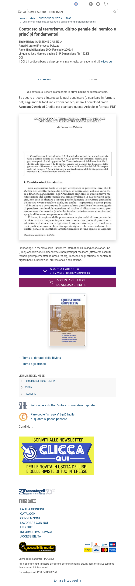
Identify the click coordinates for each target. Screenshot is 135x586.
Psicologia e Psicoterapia (40, 381)
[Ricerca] (115, 11)
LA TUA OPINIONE (32, 509)
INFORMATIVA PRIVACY (36, 532)
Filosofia (30, 394)
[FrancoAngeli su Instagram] (30, 501)
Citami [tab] (93, 79)
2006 (68, 18)
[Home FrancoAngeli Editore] (31, 4)
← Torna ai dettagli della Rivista (40, 358)
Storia (29, 387)
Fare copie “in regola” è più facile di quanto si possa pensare (52, 417)
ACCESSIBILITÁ (30, 536)
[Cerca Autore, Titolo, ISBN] (69, 11)
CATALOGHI (28, 514)
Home (22, 18)
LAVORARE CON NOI (34, 523)
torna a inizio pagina (67, 580)
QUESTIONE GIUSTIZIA (50, 18)
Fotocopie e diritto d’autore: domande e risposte (62, 405)
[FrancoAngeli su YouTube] (34, 501)
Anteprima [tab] (44, 79)
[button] (75, 4)
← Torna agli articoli (32, 364)
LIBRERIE (26, 527)
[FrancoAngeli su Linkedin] (25, 501)
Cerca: (22, 11)
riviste (32, 18)
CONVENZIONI (30, 518)
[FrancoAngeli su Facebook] (20, 501)
